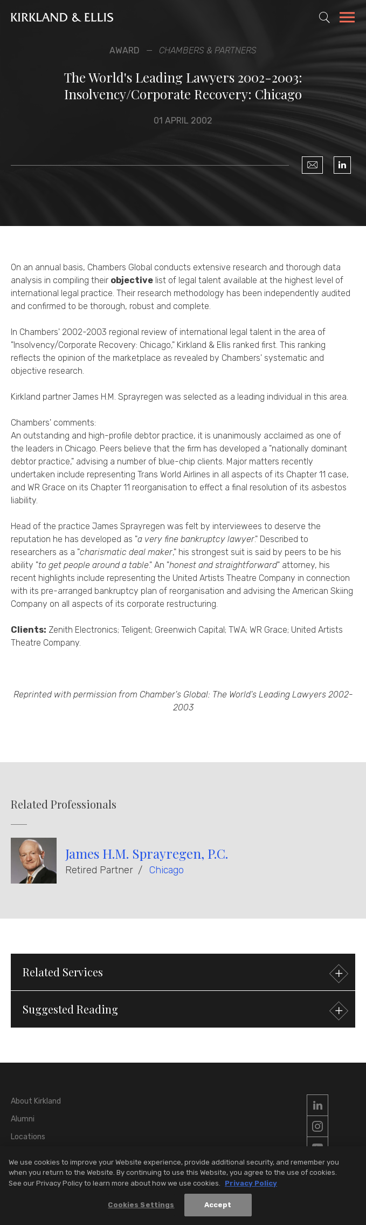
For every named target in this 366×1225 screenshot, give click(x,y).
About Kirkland (36, 1101)
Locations (28, 1136)
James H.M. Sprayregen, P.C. (146, 853)
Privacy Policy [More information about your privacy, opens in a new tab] (251, 1184)
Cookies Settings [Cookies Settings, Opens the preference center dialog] (141, 1206)
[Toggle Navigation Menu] (347, 19)
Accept (218, 1206)
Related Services (184, 973)
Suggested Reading (184, 1010)
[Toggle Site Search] (324, 17)
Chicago (166, 870)
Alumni (22, 1119)
